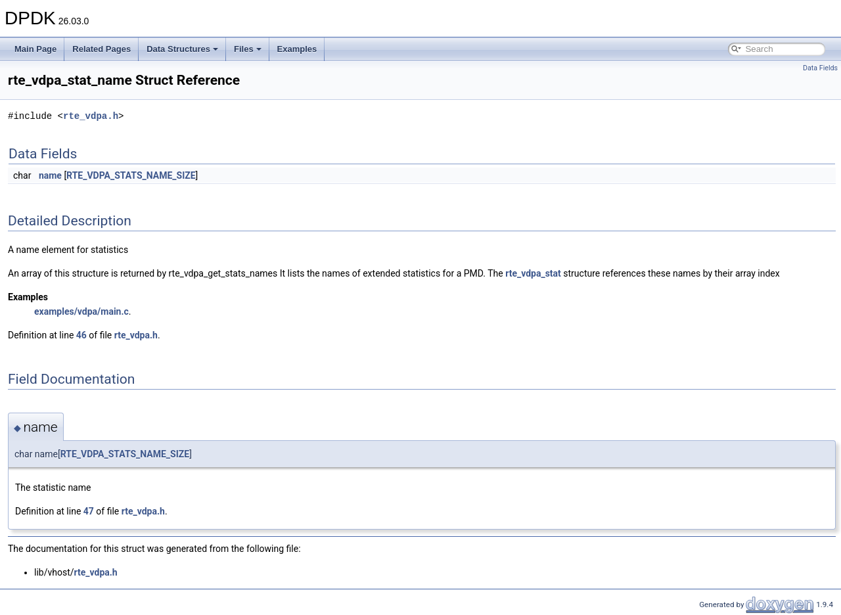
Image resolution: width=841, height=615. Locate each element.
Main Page (35, 49)
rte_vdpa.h (90, 116)
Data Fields (820, 68)
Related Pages (101, 49)
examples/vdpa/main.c (81, 311)
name (50, 175)
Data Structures (182, 49)
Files (247, 49)
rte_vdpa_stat (533, 273)
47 (88, 511)
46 (81, 335)
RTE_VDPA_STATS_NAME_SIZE (131, 175)
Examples (297, 49)
